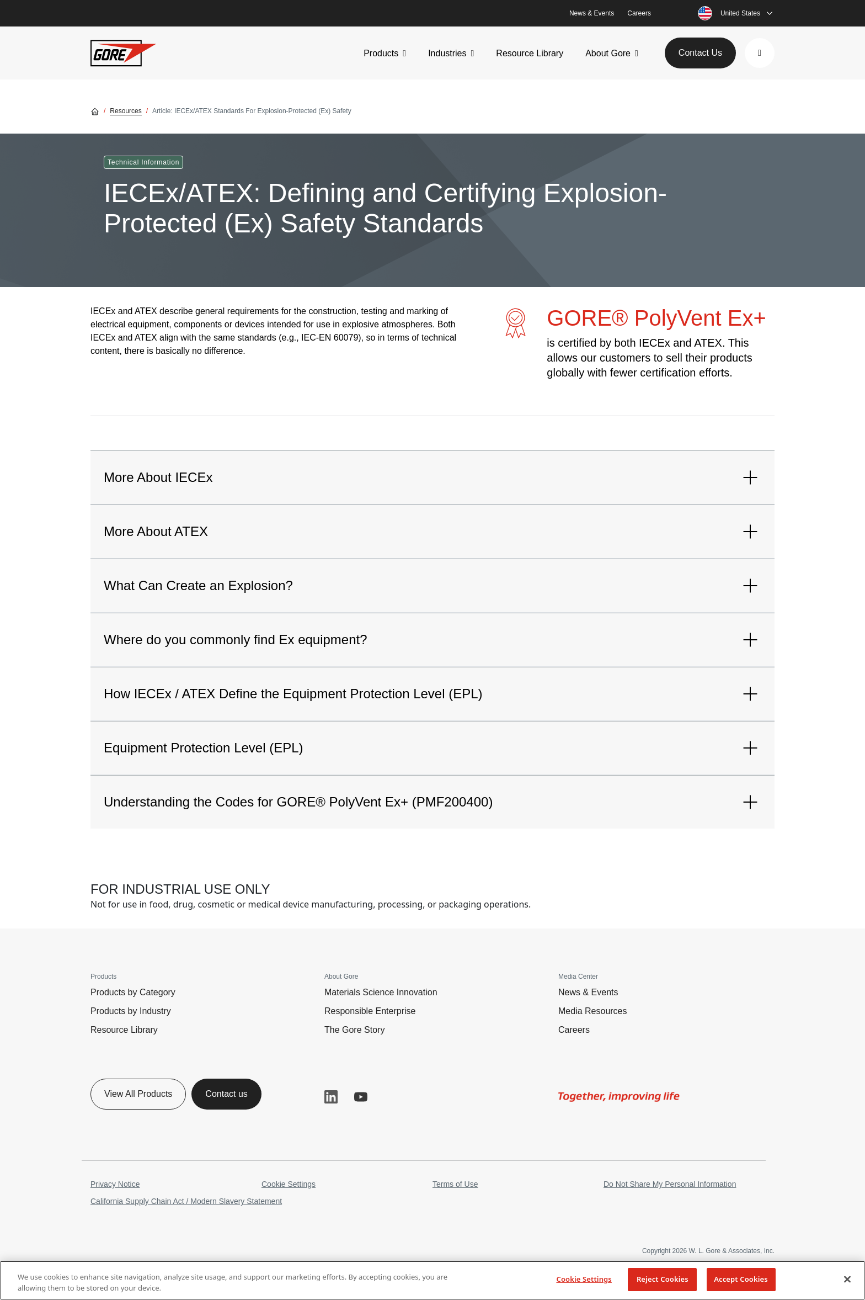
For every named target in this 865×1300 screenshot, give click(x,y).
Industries (447, 53)
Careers (639, 13)
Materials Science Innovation (380, 992)
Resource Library (529, 53)
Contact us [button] (226, 1094)
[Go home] (94, 111)
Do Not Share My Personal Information (670, 1184)
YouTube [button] (360, 1096)
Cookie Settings (288, 1184)
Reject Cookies (662, 1279)
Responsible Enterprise (369, 1011)
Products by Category (132, 992)
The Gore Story (354, 1029)
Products (381, 53)
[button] (760, 53)
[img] (619, 1097)
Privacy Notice (115, 1184)
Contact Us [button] (700, 52)
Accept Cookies (741, 1279)
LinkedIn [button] (331, 1096)
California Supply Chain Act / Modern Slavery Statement (186, 1201)
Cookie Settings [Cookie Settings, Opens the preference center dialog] (583, 1279)
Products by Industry (130, 1011)
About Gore (608, 53)
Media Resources (592, 1011)
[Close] (847, 1279)
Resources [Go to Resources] (125, 111)
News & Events (591, 13)
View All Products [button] (138, 1094)
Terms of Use (455, 1184)
